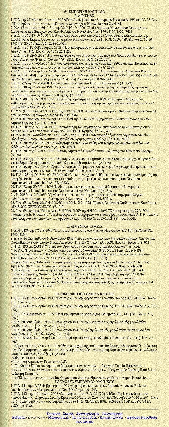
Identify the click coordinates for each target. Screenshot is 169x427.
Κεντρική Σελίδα (111, 417)
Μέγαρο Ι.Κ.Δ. (58, 417)
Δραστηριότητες (87, 413)
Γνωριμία (53, 413)
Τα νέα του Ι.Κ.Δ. (84, 417)
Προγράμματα (112, 413)
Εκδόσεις (18, 417)
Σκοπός (68, 413)
